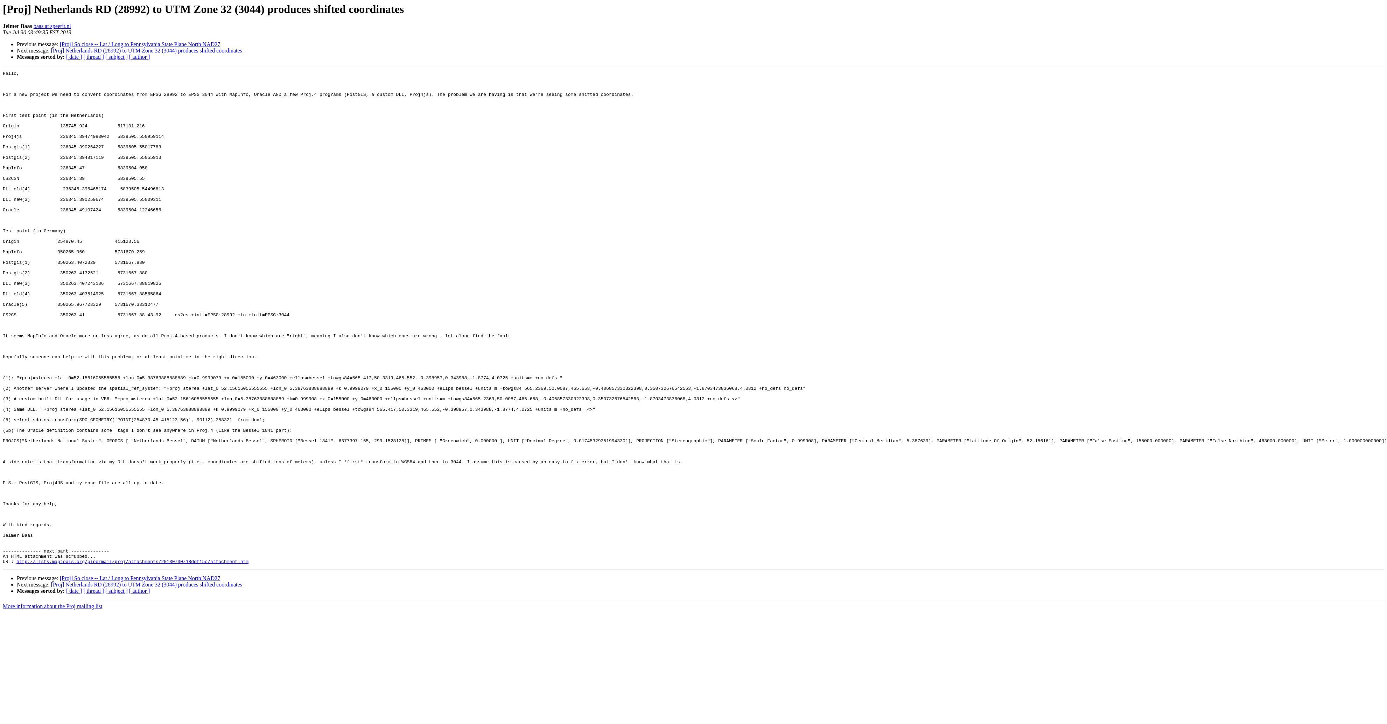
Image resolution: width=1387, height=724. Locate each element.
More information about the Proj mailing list (52, 705)
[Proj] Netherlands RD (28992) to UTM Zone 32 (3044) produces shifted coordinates (146, 51)
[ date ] (74, 57)
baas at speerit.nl (52, 26)
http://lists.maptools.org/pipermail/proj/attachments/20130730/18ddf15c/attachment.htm (132, 660)
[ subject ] (116, 57)
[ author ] (139, 57)
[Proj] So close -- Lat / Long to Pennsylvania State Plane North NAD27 (140, 44)
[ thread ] (93, 57)
